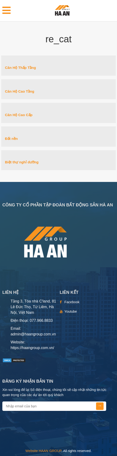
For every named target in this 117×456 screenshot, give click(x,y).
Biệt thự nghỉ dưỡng (22, 162)
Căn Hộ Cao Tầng (19, 91)
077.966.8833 (41, 320)
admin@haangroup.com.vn (33, 334)
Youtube (71, 311)
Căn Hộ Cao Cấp (18, 115)
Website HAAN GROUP (43, 451)
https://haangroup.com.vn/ (32, 348)
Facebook (72, 302)
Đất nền (11, 139)
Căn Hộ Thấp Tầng (20, 68)
